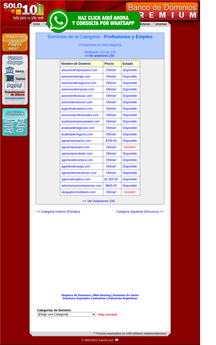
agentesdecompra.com (77, 160)
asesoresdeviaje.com (76, 76)
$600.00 (112, 186)
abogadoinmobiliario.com (78, 192)
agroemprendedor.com (77, 153)
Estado (128, 64)
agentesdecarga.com (75, 166)
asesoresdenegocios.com (78, 83)
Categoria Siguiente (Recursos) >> (140, 211)
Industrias (99, 298)
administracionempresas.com (81, 186)
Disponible (130, 70)
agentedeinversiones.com (79, 173)
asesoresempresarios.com (79, 70)
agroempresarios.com (76, 141)
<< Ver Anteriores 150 (99, 201)
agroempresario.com (75, 147)
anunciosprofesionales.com (80, 115)
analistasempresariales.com (80, 121)
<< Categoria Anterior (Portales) (58, 211)
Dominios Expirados (76, 298)
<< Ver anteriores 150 (99, 56)
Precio (109, 64)
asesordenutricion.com (77, 102)
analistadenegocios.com (78, 128)
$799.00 (112, 141)
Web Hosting (102, 295)
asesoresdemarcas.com (77, 89)
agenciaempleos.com (76, 179)
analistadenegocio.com (77, 134)
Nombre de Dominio (76, 64)
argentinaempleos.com (77, 108)
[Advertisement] (100, 251)
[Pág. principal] (107, 314)
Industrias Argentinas (122, 298)
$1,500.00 (111, 179)
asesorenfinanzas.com (76, 96)
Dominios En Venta (126, 295)
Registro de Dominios (76, 295)
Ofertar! (111, 70)
